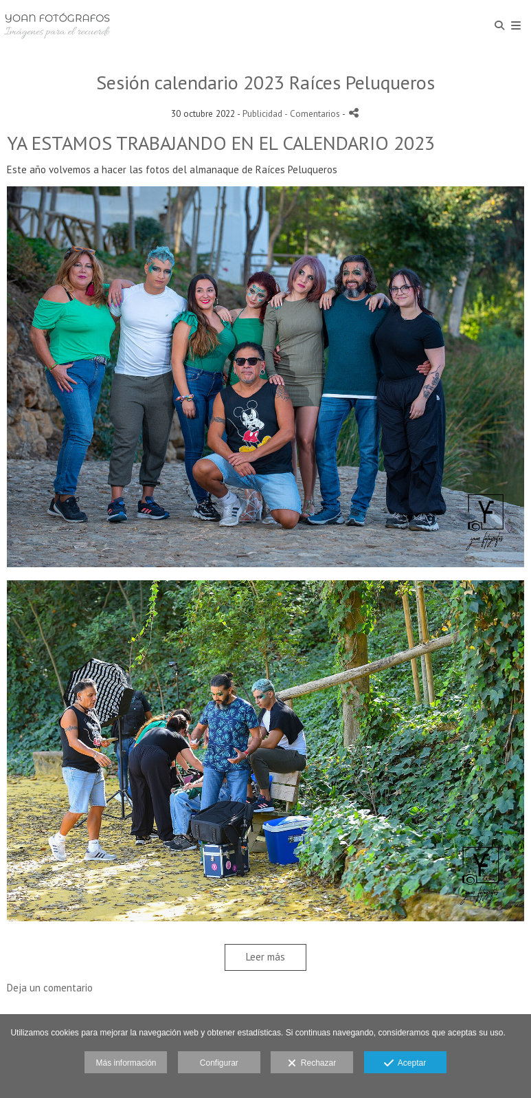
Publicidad (262, 113)
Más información (125, 1063)
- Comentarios (313, 113)
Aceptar (405, 1063)
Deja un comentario (50, 987)
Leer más (265, 956)
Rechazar (312, 1063)
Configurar (219, 1063)
